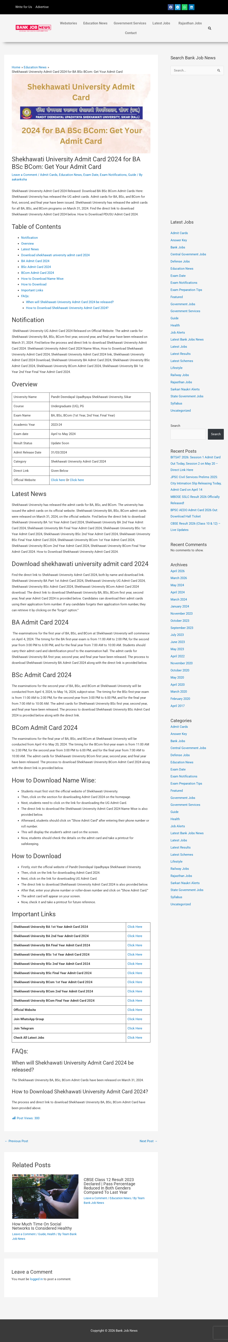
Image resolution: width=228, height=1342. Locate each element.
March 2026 (179, 578)
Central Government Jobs (188, 254)
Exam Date (90, 175)
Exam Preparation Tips (186, 290)
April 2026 (178, 571)
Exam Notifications (113, 175)
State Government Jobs (187, 396)
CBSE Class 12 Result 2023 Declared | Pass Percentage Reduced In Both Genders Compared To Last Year (109, 1186)
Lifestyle (176, 368)
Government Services (130, 23)
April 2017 (178, 706)
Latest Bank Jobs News (187, 339)
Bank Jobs (178, 247)
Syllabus (176, 403)
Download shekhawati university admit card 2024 (55, 255)
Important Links (32, 290)
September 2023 (182, 628)
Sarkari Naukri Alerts (185, 389)
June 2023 (178, 642)
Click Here (135, 927)
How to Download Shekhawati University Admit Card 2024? (67, 308)
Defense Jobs (180, 261)
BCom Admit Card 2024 (37, 273)
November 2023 (182, 613)
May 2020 (177, 677)
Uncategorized (181, 410)
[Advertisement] (197, 147)
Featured (177, 297)
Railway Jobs (180, 375)
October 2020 (180, 670)
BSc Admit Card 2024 (36, 267)
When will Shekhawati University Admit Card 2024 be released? (70, 302)
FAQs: (25, 296)
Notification (29, 238)
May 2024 (177, 585)
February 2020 (180, 699)
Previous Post (16, 1141)
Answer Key (179, 240)
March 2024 (179, 599)
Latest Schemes (182, 361)
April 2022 (178, 656)
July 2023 (177, 635)
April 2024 (178, 592)
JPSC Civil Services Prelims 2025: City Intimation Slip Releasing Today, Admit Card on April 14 (196, 483)
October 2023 (180, 621)
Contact (131, 33)
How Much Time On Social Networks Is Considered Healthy (42, 1226)
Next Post (149, 1141)
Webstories (68, 23)
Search (175, 426)
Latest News (30, 249)
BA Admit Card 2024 (35, 261)
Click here (58, 480)
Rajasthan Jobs (190, 23)
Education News (95, 23)
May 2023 (177, 649)
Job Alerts (178, 332)
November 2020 (182, 663)
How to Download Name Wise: (42, 279)
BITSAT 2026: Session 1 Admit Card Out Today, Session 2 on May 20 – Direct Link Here (195, 463)
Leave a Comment (24, 175)
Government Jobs (183, 304)
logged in (36, 1279)
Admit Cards (48, 175)
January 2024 (180, 606)
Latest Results (181, 354)
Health (51, 1234)
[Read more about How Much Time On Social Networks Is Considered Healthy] (45, 1196)
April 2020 (178, 685)
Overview (27, 243)
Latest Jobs (161, 23)
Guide (132, 175)
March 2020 (179, 692)
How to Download (34, 284)
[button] (162, 23)
